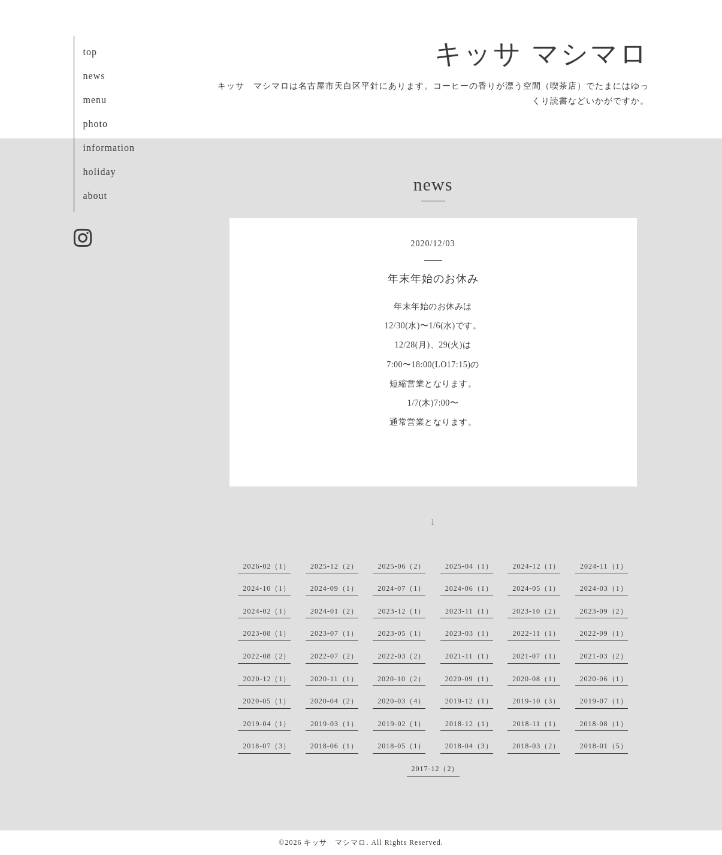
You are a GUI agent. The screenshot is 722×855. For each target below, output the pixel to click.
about (95, 196)
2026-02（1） (267, 566)
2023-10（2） (536, 611)
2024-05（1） (536, 588)
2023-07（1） (334, 633)
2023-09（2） (604, 611)
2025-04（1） (469, 566)
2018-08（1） (604, 724)
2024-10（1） (267, 588)
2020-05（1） (267, 701)
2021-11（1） (469, 656)
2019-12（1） (469, 701)
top (90, 52)
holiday (99, 172)
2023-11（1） (469, 611)
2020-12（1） (267, 679)
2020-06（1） (604, 679)
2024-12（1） (536, 566)
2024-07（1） (401, 588)
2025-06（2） (401, 566)
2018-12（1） (469, 724)
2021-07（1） (536, 656)
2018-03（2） (536, 746)
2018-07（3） (267, 746)
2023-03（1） (469, 633)
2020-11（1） (334, 679)
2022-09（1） (604, 633)
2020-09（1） (469, 679)
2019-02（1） (401, 724)
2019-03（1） (334, 724)
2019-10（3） (536, 701)
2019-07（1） (604, 701)
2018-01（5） (604, 746)
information (109, 148)
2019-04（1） (267, 724)
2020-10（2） (401, 679)
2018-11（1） (536, 724)
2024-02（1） (267, 611)
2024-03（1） (604, 588)
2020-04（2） (334, 701)
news (94, 76)
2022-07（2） (334, 656)
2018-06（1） (334, 746)
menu (95, 100)
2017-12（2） (436, 769)
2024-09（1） (334, 588)
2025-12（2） (334, 566)
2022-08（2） (267, 656)
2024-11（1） (604, 566)
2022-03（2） (401, 656)
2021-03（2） (604, 656)
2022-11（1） (536, 633)
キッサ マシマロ (541, 54)
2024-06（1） (469, 588)
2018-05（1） (401, 746)
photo (95, 124)
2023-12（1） (401, 611)
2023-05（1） (401, 633)
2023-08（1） (267, 633)
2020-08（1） (536, 679)
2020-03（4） (401, 701)
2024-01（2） (334, 611)
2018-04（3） (469, 746)
